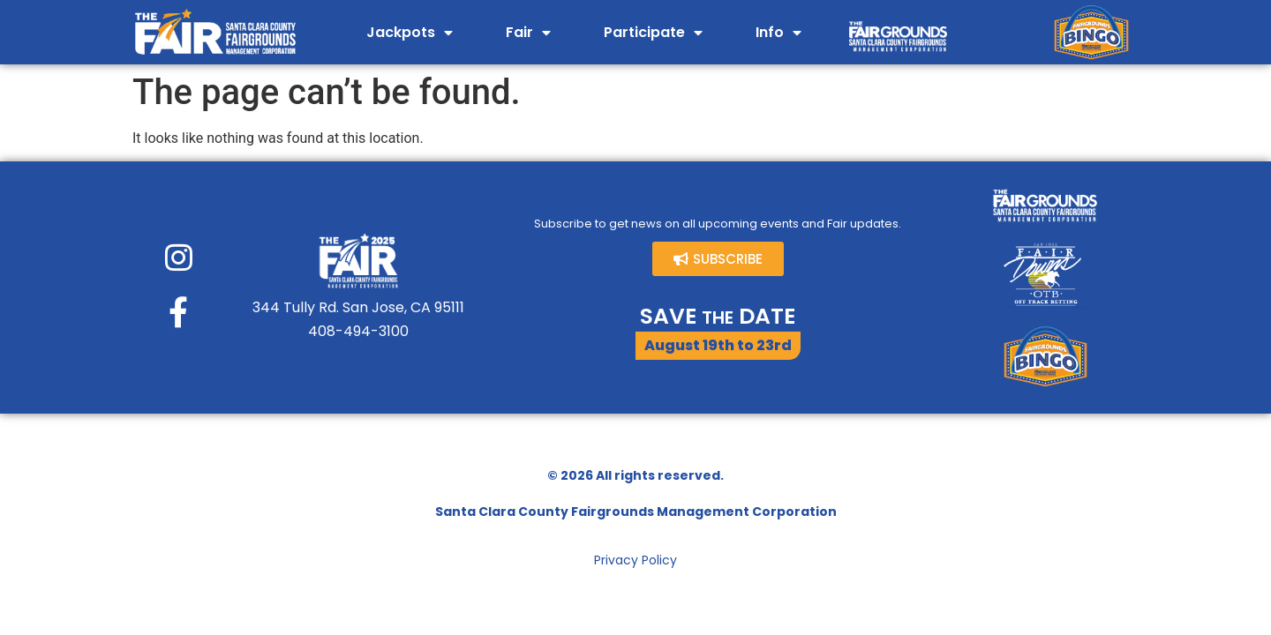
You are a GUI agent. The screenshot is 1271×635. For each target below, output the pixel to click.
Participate (653, 33)
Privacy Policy (635, 560)
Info (778, 33)
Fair (528, 33)
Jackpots (409, 33)
